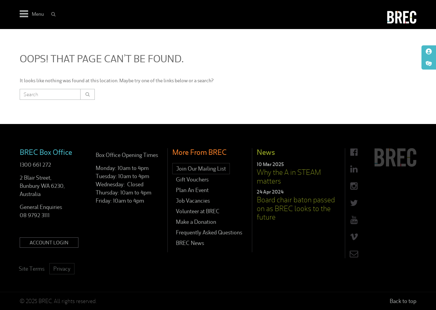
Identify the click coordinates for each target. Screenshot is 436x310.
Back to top (403, 301)
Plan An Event (192, 190)
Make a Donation (196, 222)
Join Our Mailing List (201, 168)
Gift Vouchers (192, 179)
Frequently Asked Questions (209, 232)
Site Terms (32, 269)
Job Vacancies (193, 200)
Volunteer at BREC (198, 211)
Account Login (49, 243)
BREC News (190, 243)
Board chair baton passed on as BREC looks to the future (296, 208)
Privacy (62, 269)
